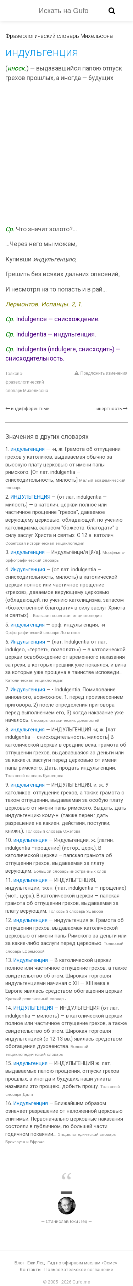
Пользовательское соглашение (78, 1269)
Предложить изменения (100, 373)
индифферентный (30, 408)
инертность (109, 408)
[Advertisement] (66, 154)
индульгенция (28, 449)
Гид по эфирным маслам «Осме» (82, 1262)
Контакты (30, 1269)
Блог (19, 1262)
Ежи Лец (36, 1262)
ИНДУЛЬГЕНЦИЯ (30, 497)
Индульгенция (28, 570)
